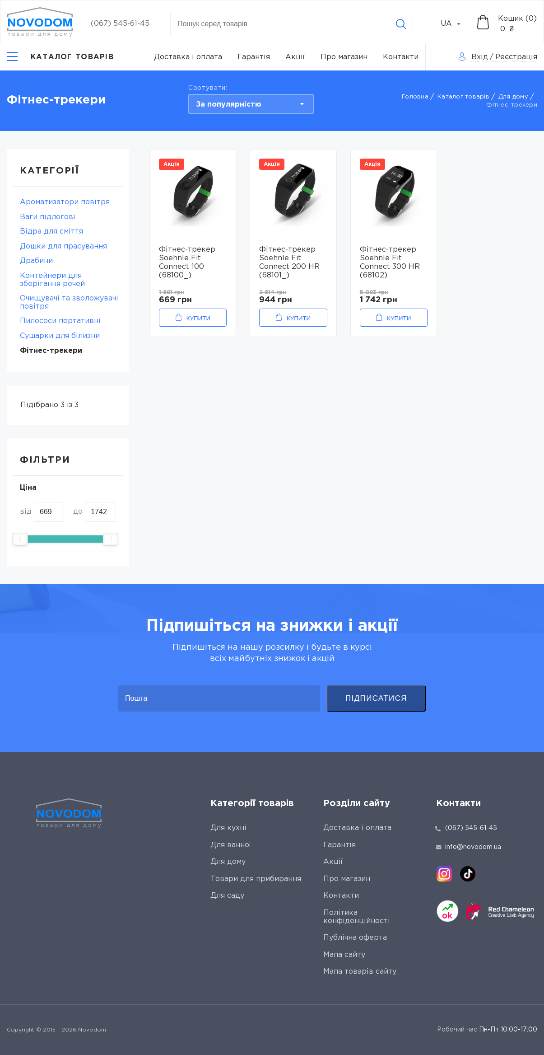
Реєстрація (516, 57)
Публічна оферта (355, 937)
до (78, 511)
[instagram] (444, 874)
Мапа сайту (344, 955)
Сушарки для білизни (60, 336)
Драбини (36, 261)
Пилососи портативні (60, 321)
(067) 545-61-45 (120, 23)
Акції (295, 57)
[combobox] (455, 24)
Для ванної (230, 845)
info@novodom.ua (468, 847)
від (26, 511)
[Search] (401, 24)
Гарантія (253, 57)
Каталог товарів (463, 96)
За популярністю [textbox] (228, 104)
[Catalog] (60, 57)
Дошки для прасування (63, 246)
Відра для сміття (51, 231)
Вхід (479, 57)
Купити (198, 318)
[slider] (20, 539)
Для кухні (228, 828)
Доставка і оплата (188, 57)
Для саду (227, 895)
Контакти (400, 57)
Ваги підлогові (47, 217)
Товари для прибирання (255, 879)
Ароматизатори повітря (65, 202)
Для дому (513, 96)
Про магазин (344, 57)
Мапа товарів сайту (359, 971)
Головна (415, 96)
